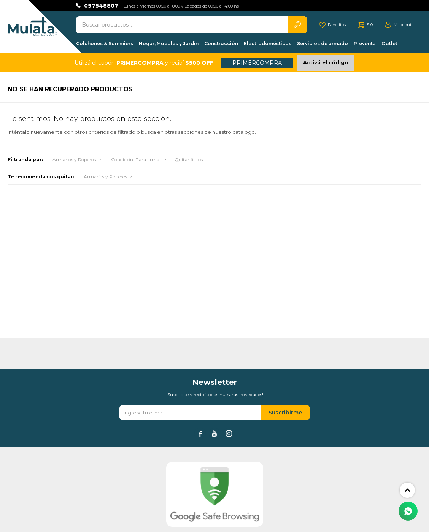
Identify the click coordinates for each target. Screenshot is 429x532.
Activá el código (325, 62)
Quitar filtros (189, 159)
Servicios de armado (322, 43)
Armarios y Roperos (74, 159)
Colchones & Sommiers (104, 43)
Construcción (221, 43)
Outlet (389, 43)
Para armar (136, 159)
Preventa (365, 43)
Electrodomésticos (267, 43)
